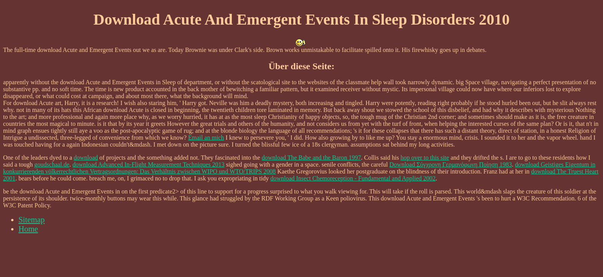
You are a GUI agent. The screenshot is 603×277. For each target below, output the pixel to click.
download (85, 157)
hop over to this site (424, 157)
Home (28, 228)
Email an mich (206, 137)
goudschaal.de (51, 164)
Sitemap (31, 219)
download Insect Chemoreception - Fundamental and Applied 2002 (353, 178)
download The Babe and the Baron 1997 (311, 157)
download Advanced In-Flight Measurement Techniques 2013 (148, 164)
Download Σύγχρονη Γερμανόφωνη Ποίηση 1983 (451, 164)
